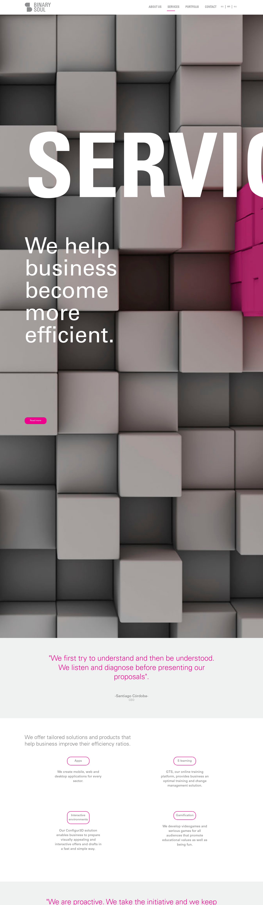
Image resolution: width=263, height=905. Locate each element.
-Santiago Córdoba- (131, 696)
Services (173, 7)
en (228, 6)
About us (155, 7)
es (222, 6)
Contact (210, 7)
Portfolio (192, 7)
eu (235, 6)
